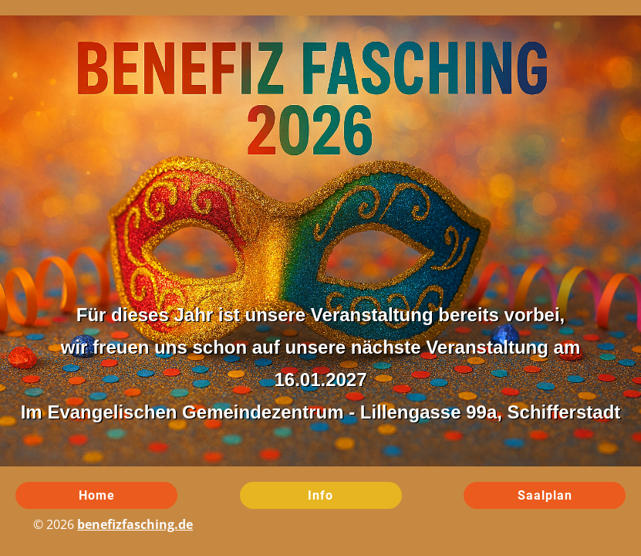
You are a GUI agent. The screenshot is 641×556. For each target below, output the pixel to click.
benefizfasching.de (135, 524)
